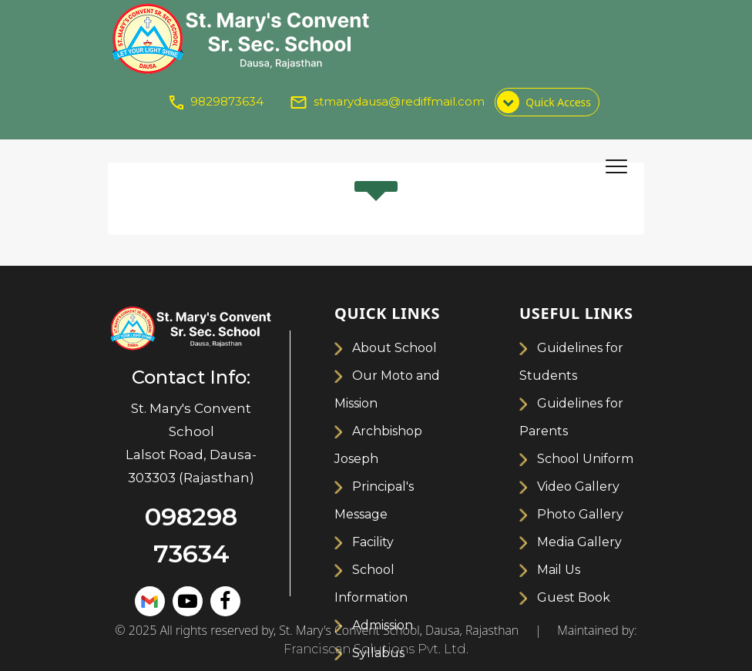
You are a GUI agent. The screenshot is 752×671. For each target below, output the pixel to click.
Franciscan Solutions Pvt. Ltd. (376, 649)
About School (394, 348)
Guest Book (573, 597)
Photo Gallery (580, 514)
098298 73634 (191, 535)
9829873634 (227, 101)
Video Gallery (578, 486)
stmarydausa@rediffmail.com (399, 101)
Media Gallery (579, 542)
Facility (373, 542)
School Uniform (585, 458)
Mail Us (558, 569)
